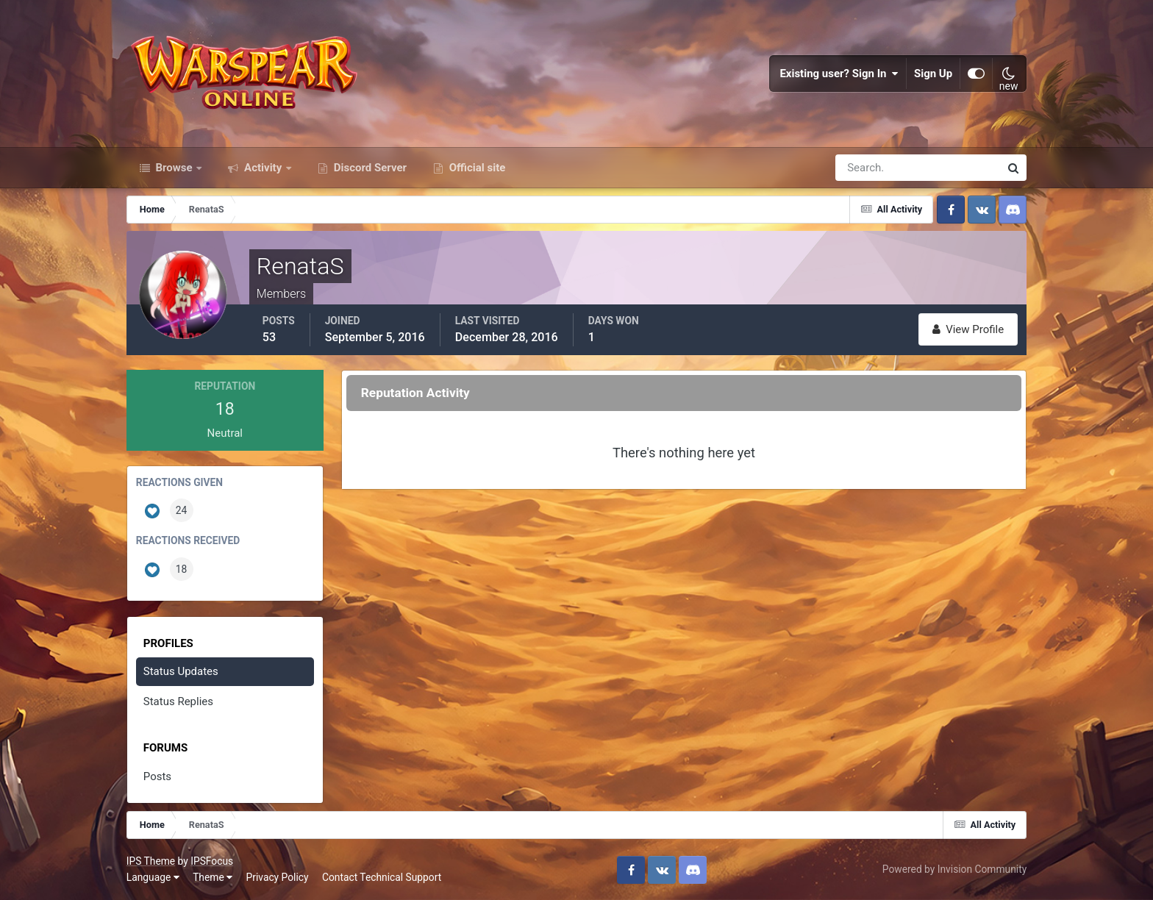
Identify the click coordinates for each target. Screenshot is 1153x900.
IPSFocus (211, 861)
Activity (263, 167)
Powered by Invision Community (954, 869)
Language (152, 877)
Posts (157, 776)
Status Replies (178, 701)
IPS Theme (150, 861)
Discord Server (369, 167)
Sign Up (933, 73)
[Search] (867, 167)
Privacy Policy (277, 877)
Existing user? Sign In (839, 73)
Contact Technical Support (381, 877)
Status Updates (180, 671)
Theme (212, 877)
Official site (475, 167)
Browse (174, 167)
